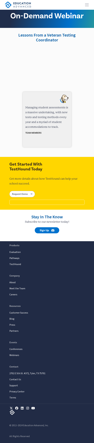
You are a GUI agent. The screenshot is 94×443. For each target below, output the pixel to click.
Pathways (14, 258)
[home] (18, 5)
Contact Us (15, 379)
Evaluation (15, 252)
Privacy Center (16, 391)
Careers (13, 294)
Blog (11, 319)
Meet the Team (17, 288)
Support (13, 385)
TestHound (15, 264)
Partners (14, 331)
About (12, 282)
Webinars (14, 355)
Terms (12, 397)
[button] (86, 4)
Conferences (15, 349)
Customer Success (18, 312)
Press (12, 325)
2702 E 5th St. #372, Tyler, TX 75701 (27, 373)
